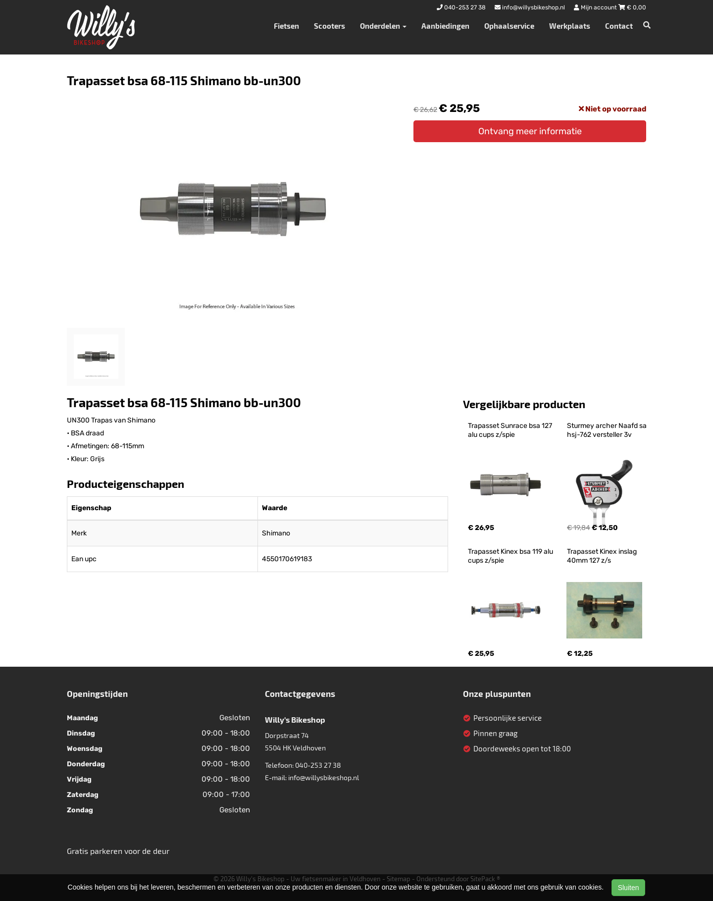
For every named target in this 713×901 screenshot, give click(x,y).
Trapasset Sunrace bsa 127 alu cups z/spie (511, 430)
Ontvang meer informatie (530, 131)
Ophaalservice (509, 25)
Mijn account (596, 7)
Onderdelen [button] (383, 25)
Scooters (329, 25)
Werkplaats (569, 25)
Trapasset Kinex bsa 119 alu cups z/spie (511, 556)
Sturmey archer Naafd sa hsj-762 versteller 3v (607, 430)
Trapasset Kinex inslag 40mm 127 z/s (602, 556)
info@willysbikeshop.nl (323, 777)
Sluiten (628, 888)
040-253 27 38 (318, 765)
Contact (619, 25)
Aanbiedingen (445, 25)
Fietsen (286, 25)
